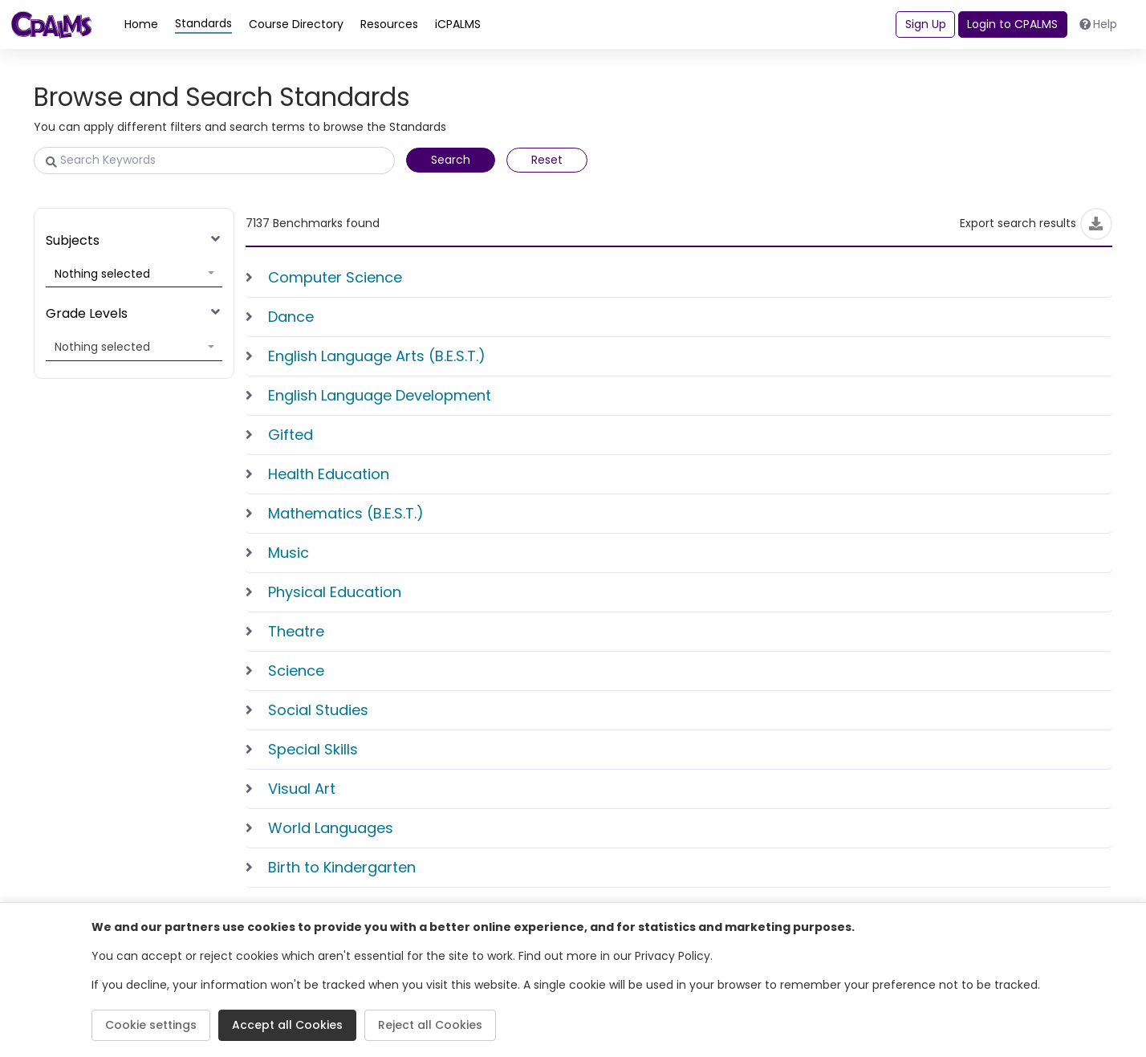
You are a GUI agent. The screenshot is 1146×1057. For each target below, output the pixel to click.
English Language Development (379, 395)
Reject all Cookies (430, 1025)
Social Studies (318, 710)
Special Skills (313, 749)
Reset (547, 160)
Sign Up (925, 24)
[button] (134, 275)
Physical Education (334, 592)
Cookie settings (151, 1025)
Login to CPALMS (1012, 24)
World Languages (330, 828)
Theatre (296, 631)
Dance (291, 317)
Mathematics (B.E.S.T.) (346, 513)
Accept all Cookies (287, 1025)
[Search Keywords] (214, 160)
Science (296, 671)
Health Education (328, 474)
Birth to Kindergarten (342, 867)
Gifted (290, 435)
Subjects (73, 240)
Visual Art (301, 789)
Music (288, 553)
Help (1098, 24)
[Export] (1096, 224)
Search (450, 160)
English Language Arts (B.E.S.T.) (377, 356)
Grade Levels (87, 313)
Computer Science (335, 277)
